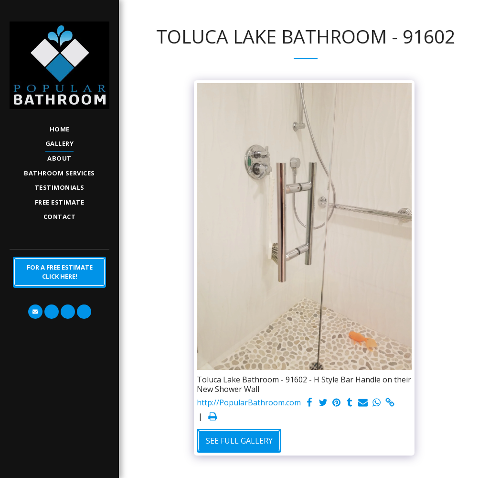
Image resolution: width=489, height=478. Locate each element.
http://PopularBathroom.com (249, 403)
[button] (35, 311)
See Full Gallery (239, 440)
